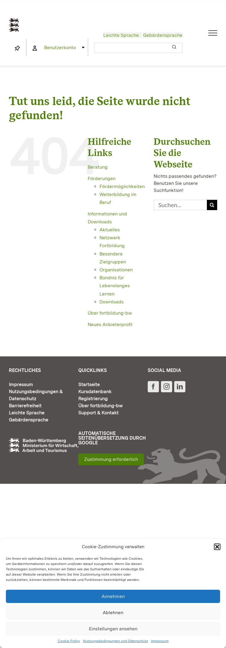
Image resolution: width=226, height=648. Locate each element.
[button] (217, 547)
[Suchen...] (180, 205)
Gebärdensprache (162, 35)
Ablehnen (113, 612)
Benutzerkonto (60, 47)
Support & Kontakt (98, 413)
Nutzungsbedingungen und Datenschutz (115, 641)
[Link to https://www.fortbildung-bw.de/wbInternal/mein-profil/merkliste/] (17, 48)
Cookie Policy (69, 641)
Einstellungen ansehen (113, 629)
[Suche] (212, 205)
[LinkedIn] (179, 386)
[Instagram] (166, 386)
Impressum (160, 641)
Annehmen (113, 596)
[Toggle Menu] (213, 33)
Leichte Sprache (121, 35)
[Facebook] (153, 386)
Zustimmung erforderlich (111, 459)
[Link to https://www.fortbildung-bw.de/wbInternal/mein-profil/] (35, 48)
